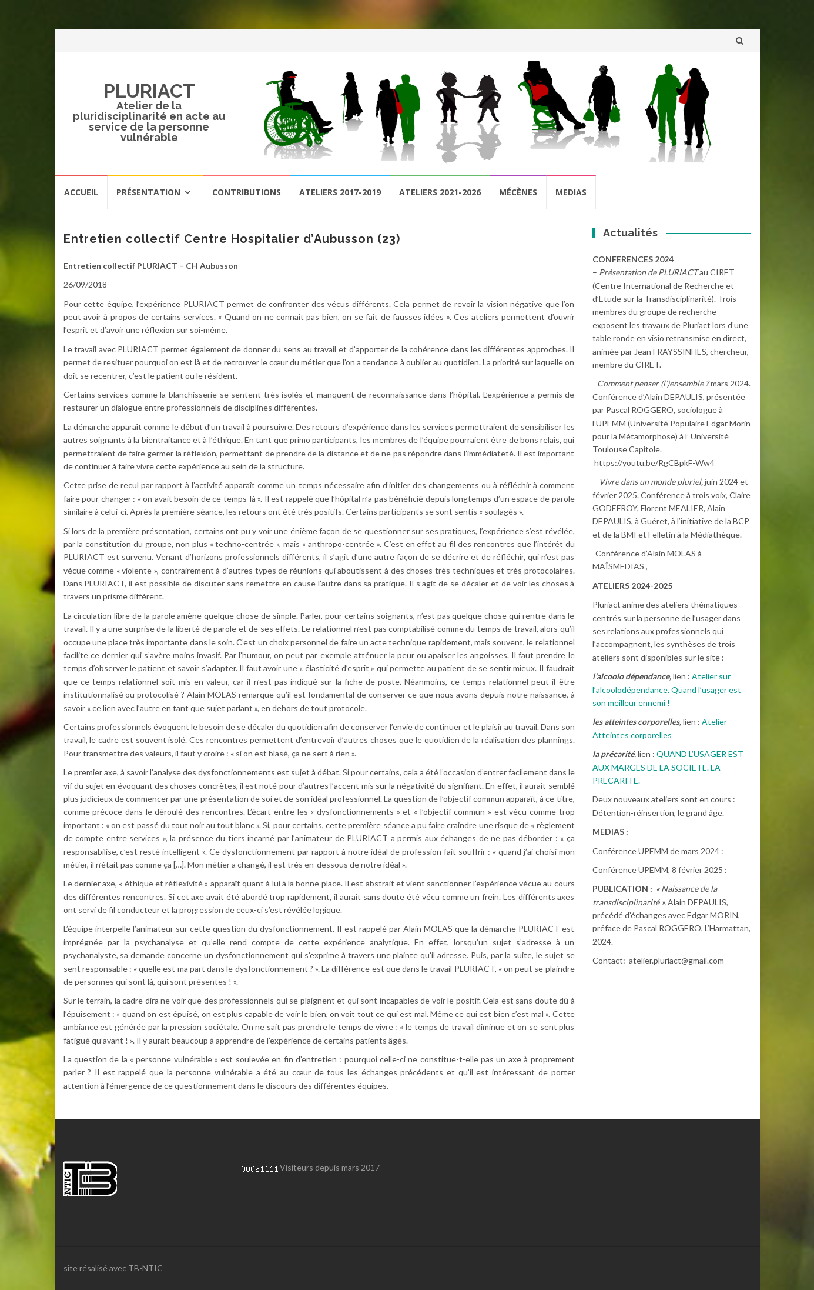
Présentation (148, 192)
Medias (571, 192)
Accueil (81, 192)
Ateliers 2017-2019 (340, 192)
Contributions (246, 192)
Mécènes (518, 192)
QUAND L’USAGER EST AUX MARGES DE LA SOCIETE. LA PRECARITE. (667, 767)
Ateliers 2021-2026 (440, 192)
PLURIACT (149, 91)
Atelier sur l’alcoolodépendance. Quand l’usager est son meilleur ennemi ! (666, 689)
